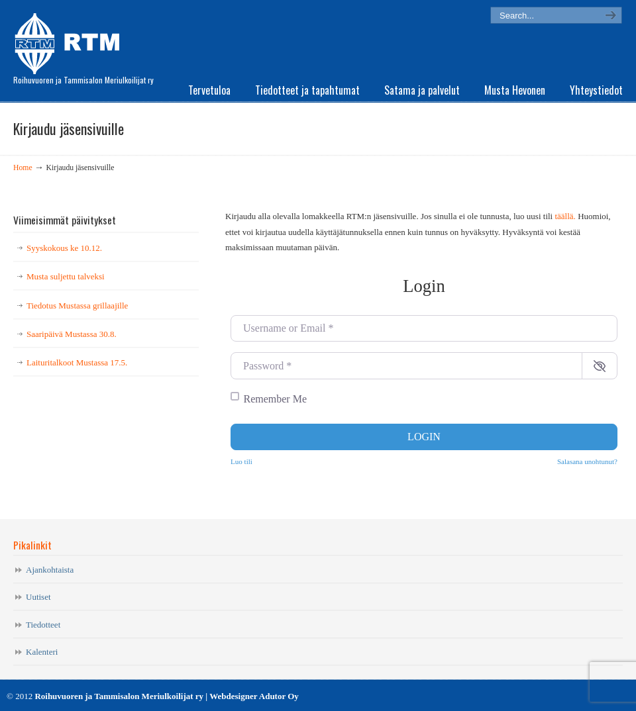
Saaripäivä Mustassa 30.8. (71, 334)
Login (424, 436)
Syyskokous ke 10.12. (64, 248)
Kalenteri (42, 652)
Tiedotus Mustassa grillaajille (77, 305)
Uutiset (38, 597)
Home (22, 168)
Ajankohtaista (50, 570)
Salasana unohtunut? (587, 461)
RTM (71, 39)
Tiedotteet (43, 625)
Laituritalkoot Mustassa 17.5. (76, 362)
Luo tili (241, 461)
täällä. (565, 216)
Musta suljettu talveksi (65, 276)
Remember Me (275, 398)
